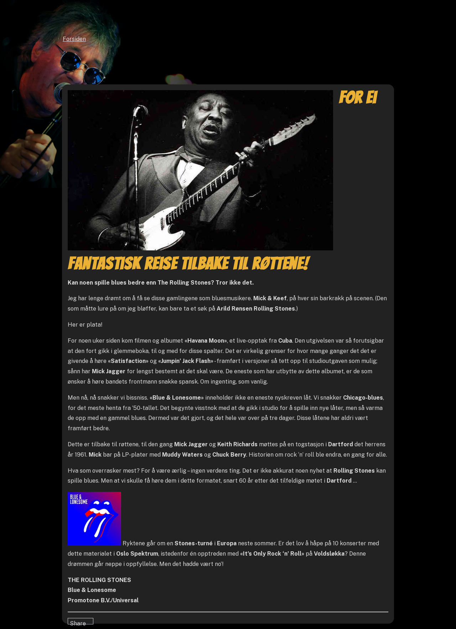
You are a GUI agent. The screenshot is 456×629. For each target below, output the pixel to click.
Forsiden (74, 39)
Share (78, 622)
